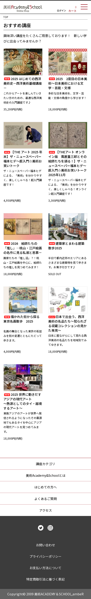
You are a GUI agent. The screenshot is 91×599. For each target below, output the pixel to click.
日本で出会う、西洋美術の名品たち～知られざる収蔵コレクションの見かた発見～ (67, 323)
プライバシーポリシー (45, 556)
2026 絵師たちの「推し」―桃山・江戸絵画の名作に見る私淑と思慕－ (22, 248)
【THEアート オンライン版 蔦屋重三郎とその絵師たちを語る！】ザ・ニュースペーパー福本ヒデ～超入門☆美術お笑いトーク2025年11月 (67, 163)
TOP (5, 17)
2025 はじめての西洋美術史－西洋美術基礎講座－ (22, 83)
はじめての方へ (45, 487)
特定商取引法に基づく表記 (45, 579)
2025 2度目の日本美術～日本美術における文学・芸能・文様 (67, 83)
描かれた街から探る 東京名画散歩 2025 (23, 318)
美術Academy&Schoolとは (45, 475)
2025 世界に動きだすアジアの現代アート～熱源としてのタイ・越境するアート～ (22, 401)
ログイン (61, 10)
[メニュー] (84, 7)
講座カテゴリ (45, 463)
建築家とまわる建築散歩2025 (66, 245)
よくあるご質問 (45, 498)
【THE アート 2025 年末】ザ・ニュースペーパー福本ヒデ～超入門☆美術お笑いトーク (22, 159)
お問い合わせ (45, 545)
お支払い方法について (45, 567)
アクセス (45, 510)
